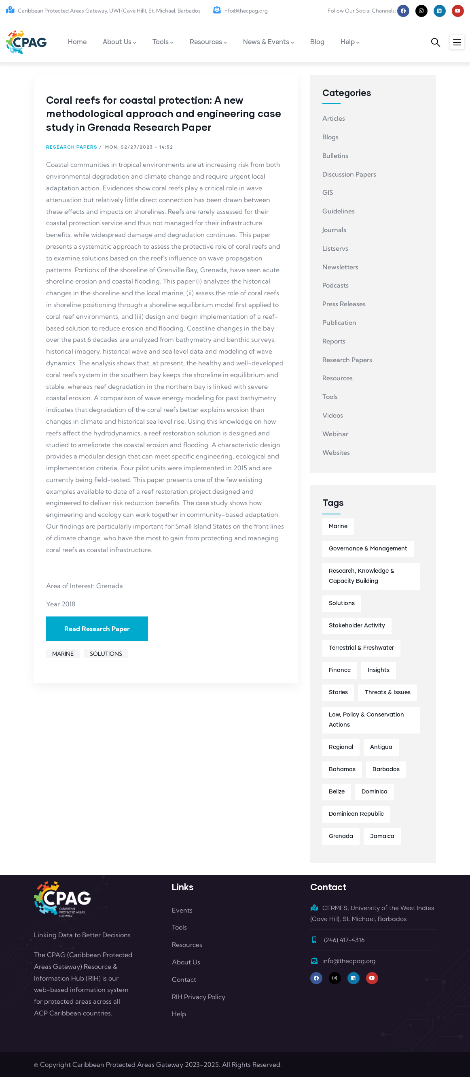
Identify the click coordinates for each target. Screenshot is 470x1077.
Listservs (335, 248)
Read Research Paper (97, 629)
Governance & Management (368, 549)
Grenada (341, 836)
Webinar (335, 434)
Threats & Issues (388, 692)
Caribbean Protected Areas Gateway (127, 1064)
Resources (337, 378)
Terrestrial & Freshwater (361, 648)
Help (179, 1014)
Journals (334, 230)
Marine (63, 653)
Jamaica (382, 836)
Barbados (386, 769)
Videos (332, 415)
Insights (379, 670)
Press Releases (344, 304)
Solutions (106, 653)
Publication (339, 322)
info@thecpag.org (240, 10)
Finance (340, 670)
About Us (186, 962)
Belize (337, 792)
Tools (330, 396)
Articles (333, 118)
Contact (184, 979)
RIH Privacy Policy (198, 997)
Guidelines (338, 211)
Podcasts (335, 285)
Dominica (374, 792)
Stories (338, 692)
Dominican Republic (356, 814)
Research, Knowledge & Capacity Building (361, 576)
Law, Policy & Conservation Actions (366, 720)
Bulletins (335, 155)
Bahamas (342, 769)
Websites (336, 452)
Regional (341, 747)
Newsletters (340, 267)
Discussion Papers (349, 174)
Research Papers (71, 146)
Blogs (330, 137)
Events (182, 910)
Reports (333, 341)
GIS (327, 192)
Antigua (381, 747)
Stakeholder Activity (357, 626)
